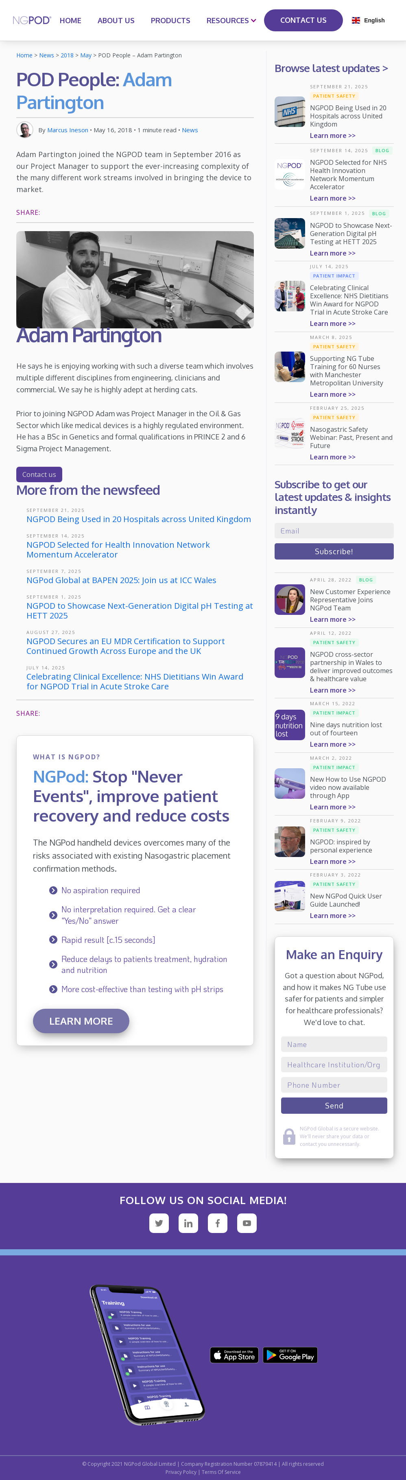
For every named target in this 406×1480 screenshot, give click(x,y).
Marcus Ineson (67, 129)
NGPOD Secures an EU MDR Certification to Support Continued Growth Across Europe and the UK (125, 646)
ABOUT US (116, 20)
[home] (32, 20)
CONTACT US (303, 19)
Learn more (81, 1020)
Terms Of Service (221, 1472)
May (86, 55)
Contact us (39, 474)
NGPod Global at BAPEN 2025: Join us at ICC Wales (121, 580)
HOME (70, 20)
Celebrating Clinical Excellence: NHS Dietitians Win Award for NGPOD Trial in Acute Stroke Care (134, 681)
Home (24, 55)
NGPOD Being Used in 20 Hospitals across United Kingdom (138, 519)
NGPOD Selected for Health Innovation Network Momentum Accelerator (118, 549)
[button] (228, 20)
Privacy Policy (181, 1472)
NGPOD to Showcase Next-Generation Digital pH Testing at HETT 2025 (139, 610)
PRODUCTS (170, 20)
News (46, 55)
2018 (67, 55)
